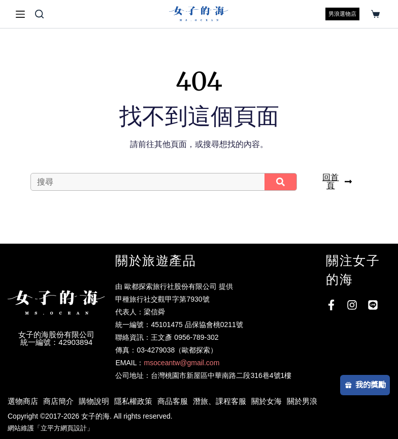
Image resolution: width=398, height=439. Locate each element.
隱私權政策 (133, 401)
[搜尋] (39, 14)
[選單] (20, 14)
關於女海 (266, 401)
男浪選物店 (342, 14)
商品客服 (172, 401)
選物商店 (23, 401)
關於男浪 (302, 401)
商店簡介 (58, 401)
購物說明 (94, 401)
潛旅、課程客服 (219, 401)
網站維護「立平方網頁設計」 (50, 428)
